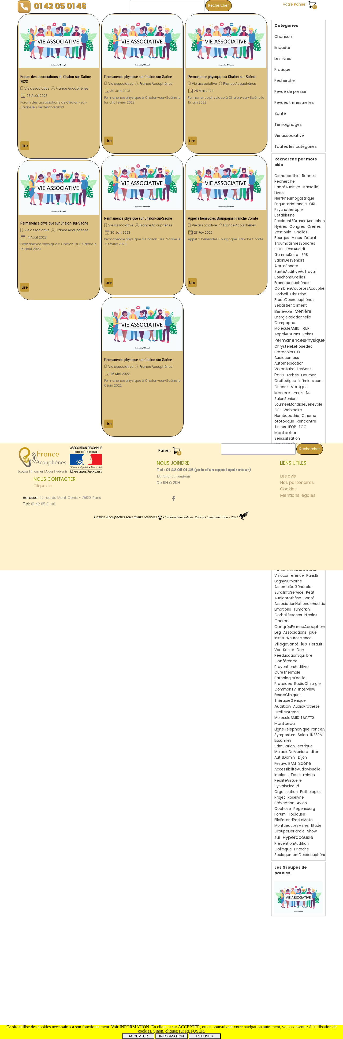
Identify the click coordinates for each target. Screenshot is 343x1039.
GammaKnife (286, 249)
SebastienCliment (290, 300)
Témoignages (288, 119)
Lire (25, 145)
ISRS (304, 249)
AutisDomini (285, 752)
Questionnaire (287, 539)
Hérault (315, 638)
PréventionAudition (291, 838)
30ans (289, 484)
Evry (310, 484)
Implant (281, 769)
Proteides (283, 678)
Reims (308, 328)
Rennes (309, 170)
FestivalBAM (285, 758)
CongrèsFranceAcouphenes (301, 621)
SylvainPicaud (286, 780)
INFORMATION (171, 1036)
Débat (310, 232)
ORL (312, 198)
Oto (300, 484)
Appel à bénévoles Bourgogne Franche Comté (223, 218)
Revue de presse (290, 86)
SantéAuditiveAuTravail (295, 266)
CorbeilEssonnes (289, 496)
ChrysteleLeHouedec (293, 341)
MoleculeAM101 (287, 550)
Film (277, 484)
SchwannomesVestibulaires (299, 479)
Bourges (281, 232)
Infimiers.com (311, 375)
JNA (310, 496)
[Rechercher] (167, 5)
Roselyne (296, 792)
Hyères (280, 221)
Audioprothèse (287, 592)
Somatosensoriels (290, 468)
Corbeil (281, 288)
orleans (281, 511)
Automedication (289, 358)
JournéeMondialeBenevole (298, 399)
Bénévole (283, 306)
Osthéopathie (287, 170)
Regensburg (304, 803)
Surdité (295, 490)
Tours (295, 769)
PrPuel (298, 387)
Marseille (310, 181)
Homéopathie (286, 410)
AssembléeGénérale (292, 581)
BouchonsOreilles (289, 271)
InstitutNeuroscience (293, 632)
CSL (277, 404)
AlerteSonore (286, 260)
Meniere (282, 387)
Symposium (284, 729)
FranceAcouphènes (291, 277)
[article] (58, 86)
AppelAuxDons (287, 328)
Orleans (281, 381)
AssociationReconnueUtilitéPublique (306, 473)
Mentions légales (297, 964)
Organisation (286, 786)
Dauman (308, 369)
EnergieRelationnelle (292, 311)
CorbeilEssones (288, 609)
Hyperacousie (298, 832)
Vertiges (299, 381)
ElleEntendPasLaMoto (293, 814)
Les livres (282, 53)
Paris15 (312, 570)
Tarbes (292, 369)
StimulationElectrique (293, 740)
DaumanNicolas (288, 545)
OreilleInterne (286, 706)
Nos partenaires (297, 951)
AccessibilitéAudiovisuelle (297, 763)
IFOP (292, 421)
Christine (298, 288)
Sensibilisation (287, 433)
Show (312, 825)
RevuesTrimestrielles (299, 557)
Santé (280, 108)
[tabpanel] (205, 941)
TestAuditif (295, 243)
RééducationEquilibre (293, 650)
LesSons (304, 363)
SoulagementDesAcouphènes (301, 849)
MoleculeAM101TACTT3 (294, 712)
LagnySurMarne (288, 575)
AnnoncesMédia (288, 444)
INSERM (316, 729)
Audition (282, 701)
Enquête (282, 42)
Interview (306, 683)
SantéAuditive (287, 181)
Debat (308, 539)
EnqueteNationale (290, 198)
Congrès (297, 221)
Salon (303, 729)
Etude (316, 820)
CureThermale (287, 667)
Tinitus (280, 421)
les (304, 638)
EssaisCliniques (287, 689)
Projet (279, 792)
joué (313, 627)
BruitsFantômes (288, 528)
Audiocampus (286, 352)
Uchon (280, 490)
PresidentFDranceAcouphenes (301, 215)
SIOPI (278, 243)
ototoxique (284, 415)
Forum (280, 809)
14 (308, 387)
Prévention (284, 797)
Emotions (282, 604)
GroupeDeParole (289, 825)
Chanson (283, 31)
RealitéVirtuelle (288, 775)
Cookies (288, 957)
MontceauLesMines (291, 820)
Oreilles (314, 221)
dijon (315, 746)
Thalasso (298, 511)
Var (277, 644)
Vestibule (282, 226)
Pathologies (311, 786)
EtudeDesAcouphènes (294, 294)
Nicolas (310, 609)
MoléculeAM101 (287, 323)
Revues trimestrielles (294, 97)
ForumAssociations (295, 564)
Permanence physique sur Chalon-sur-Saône (54, 223)
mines (309, 769)
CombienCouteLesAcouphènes (302, 283)
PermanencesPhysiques (300, 335)
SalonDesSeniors (289, 255)
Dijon (302, 752)
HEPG (309, 545)
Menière (302, 306)
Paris (279, 369)
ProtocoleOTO (287, 346)
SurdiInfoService (289, 587)
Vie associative (36, 88)
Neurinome (286, 450)
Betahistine (284, 209)
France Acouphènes (72, 88)
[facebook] (174, 967)
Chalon (281, 615)
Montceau (284, 718)
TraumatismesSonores (294, 238)
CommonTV (285, 683)
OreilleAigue (285, 375)
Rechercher (218, 5)
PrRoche (301, 843)
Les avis (288, 945)
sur (277, 832)
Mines (297, 232)
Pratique (282, 64)
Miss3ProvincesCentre (294, 516)
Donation (282, 462)
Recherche (284, 75)
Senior (288, 644)
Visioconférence (289, 570)
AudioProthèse (306, 701)
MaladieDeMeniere (291, 746)
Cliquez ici (43, 954)
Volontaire (284, 363)
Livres (279, 187)
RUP (306, 323)
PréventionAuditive (291, 661)
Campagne (284, 317)
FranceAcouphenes (292, 456)
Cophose (282, 803)
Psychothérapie (288, 204)
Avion (302, 797)
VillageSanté (286, 638)
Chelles (300, 226)
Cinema (309, 410)
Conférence (285, 655)
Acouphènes (293, 504)
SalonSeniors (285, 393)
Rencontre (306, 415)
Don (300, 644)
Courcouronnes (288, 522)
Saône (304, 758)
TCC (303, 421)
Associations (295, 627)
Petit (310, 587)
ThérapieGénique (290, 695)
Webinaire (293, 404)
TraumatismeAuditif (292, 533)
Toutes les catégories (295, 141)
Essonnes (283, 735)
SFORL (310, 528)
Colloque (283, 843)
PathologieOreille (289, 672)
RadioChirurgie (307, 678)
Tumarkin (301, 604)
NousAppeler (285, 438)
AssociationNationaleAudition (300, 598)
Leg (277, 627)
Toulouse (296, 809)
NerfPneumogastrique (294, 193)
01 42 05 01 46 (60, 5)
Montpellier (285, 427)
